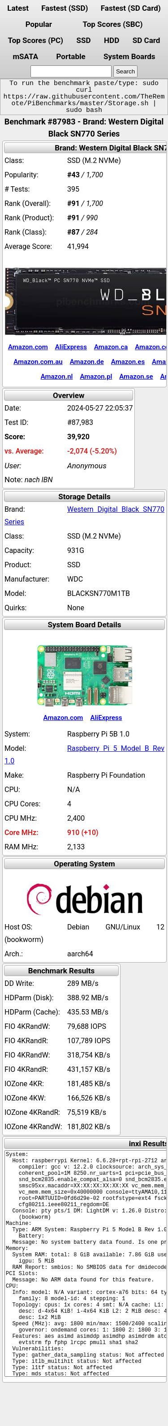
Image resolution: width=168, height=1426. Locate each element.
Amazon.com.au (38, 362)
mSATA (25, 56)
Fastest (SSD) (64, 8)
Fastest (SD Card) (131, 8)
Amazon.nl (57, 377)
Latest (18, 8)
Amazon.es (128, 362)
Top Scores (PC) (35, 40)
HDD (111, 40)
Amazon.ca (111, 347)
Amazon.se (136, 377)
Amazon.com (28, 347)
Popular (39, 24)
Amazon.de (87, 362)
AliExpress (71, 347)
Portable (70, 56)
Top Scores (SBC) (113, 24)
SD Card (146, 40)
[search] (71, 71)
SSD (84, 40)
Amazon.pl (96, 377)
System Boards (129, 56)
